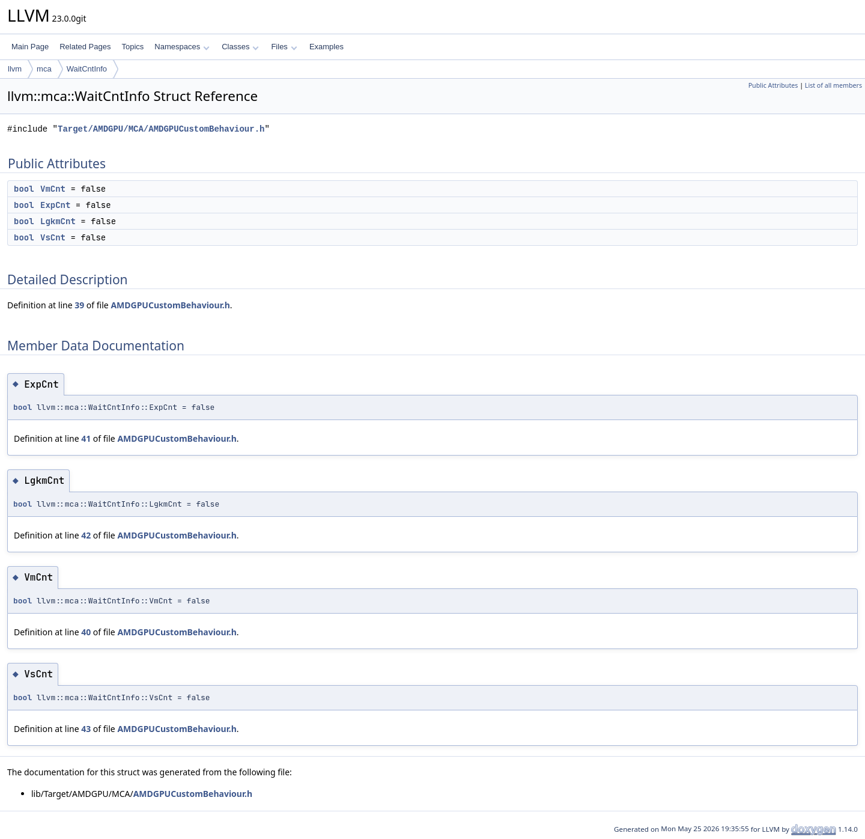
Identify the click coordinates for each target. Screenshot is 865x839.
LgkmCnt (58, 221)
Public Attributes (773, 85)
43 (86, 728)
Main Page (30, 46)
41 (86, 438)
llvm (15, 68)
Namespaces (181, 46)
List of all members (833, 85)
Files (284, 46)
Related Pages (85, 46)
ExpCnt (55, 205)
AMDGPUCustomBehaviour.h (170, 305)
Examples (326, 46)
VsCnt (52, 237)
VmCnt (52, 188)
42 (86, 535)
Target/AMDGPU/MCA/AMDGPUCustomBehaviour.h (161, 129)
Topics (132, 46)
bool (24, 188)
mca (44, 68)
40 (86, 632)
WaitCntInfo (87, 68)
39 (79, 305)
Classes (240, 46)
